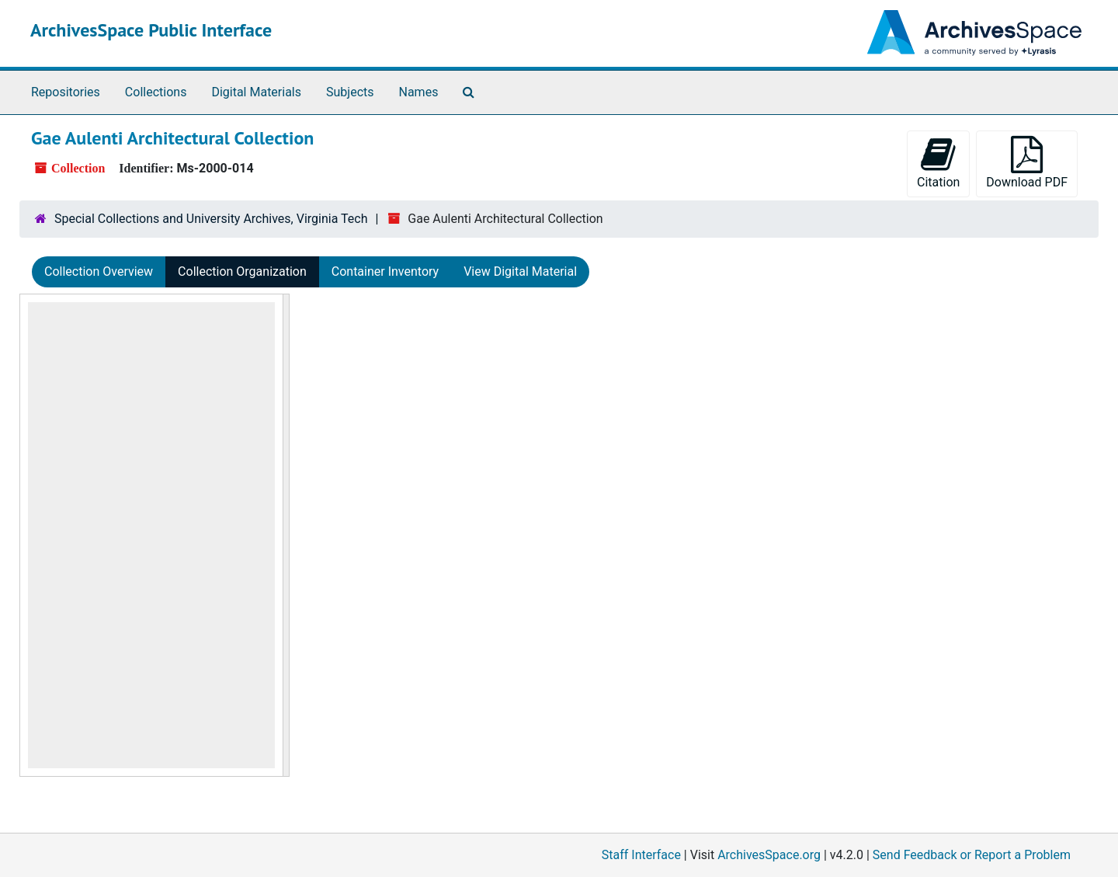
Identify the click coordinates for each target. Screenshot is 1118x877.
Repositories (65, 92)
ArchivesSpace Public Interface (151, 30)
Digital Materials (256, 92)
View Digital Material (520, 271)
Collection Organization (242, 271)
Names (419, 92)
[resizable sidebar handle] (286, 535)
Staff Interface (641, 854)
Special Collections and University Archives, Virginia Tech (210, 218)
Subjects (349, 92)
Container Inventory (385, 271)
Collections (156, 92)
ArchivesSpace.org (769, 854)
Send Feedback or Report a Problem (972, 854)
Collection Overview (98, 271)
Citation (938, 163)
